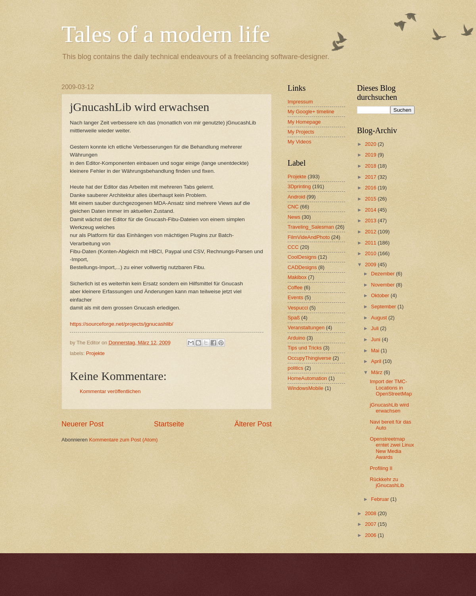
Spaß (294, 318)
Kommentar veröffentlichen (110, 391)
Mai (375, 350)
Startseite (169, 424)
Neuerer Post (82, 424)
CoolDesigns (302, 257)
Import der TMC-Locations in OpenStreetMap (391, 387)
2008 (371, 513)
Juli (375, 328)
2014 (371, 210)
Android (296, 197)
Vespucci (298, 308)
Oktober (380, 295)
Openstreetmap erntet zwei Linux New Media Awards (392, 448)
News (294, 217)
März (377, 372)
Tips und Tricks (305, 348)
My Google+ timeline (311, 112)
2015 (371, 199)
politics (295, 368)
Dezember (383, 274)
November (383, 285)
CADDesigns (302, 267)
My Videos (299, 142)
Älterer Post (253, 424)
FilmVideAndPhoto (309, 237)
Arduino (296, 338)
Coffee (295, 287)
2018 (371, 166)
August (379, 318)
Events (295, 297)
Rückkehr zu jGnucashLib (387, 482)
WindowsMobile (305, 388)
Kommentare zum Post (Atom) (123, 440)
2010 (371, 253)
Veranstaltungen (306, 327)
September (384, 306)
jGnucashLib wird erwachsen (389, 408)
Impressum (300, 102)
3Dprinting (299, 186)
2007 (371, 524)
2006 (371, 535)
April (376, 361)
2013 (371, 221)
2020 (371, 144)
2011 (371, 243)
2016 (371, 188)
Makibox (297, 277)
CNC (293, 207)
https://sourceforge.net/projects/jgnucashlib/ (121, 324)
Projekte (95, 353)
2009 (371, 264)
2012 (371, 232)
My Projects (301, 132)
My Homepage (304, 122)
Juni (376, 339)
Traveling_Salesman (311, 227)
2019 (371, 155)
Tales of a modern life (165, 34)
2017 (371, 177)
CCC (293, 247)
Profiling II (381, 468)
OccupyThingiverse (309, 358)
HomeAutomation (307, 378)
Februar (380, 499)
